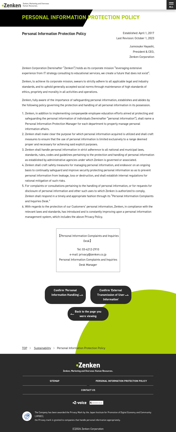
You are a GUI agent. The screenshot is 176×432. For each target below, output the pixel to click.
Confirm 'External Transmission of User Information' (111, 294)
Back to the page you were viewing (88, 313)
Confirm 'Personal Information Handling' (65, 292)
